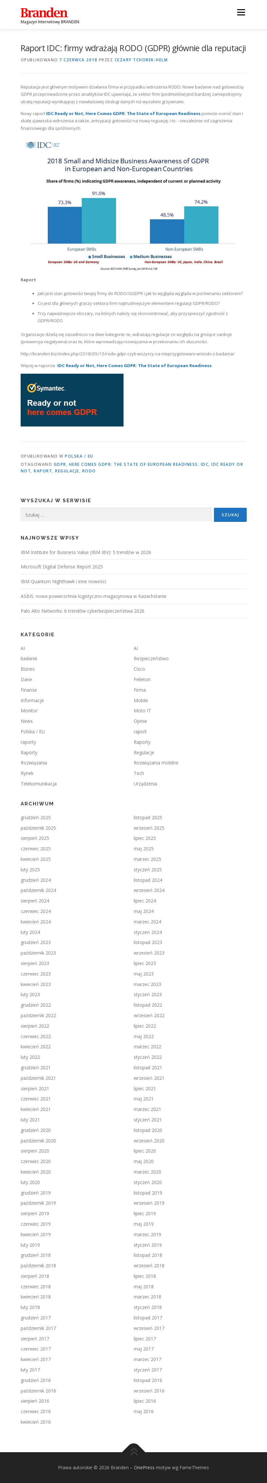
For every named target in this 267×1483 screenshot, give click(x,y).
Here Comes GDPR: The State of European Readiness (133, 464)
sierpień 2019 (35, 1213)
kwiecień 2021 (36, 1109)
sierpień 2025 (35, 838)
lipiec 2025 (145, 838)
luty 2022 (30, 1057)
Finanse (29, 690)
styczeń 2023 (148, 994)
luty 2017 (30, 1370)
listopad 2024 (148, 880)
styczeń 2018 (148, 1307)
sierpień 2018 (35, 1276)
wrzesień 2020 (149, 1140)
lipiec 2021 (145, 1088)
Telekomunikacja (39, 784)
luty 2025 (30, 869)
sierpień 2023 (35, 963)
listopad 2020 (148, 1130)
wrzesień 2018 (149, 1265)
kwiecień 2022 (36, 1046)
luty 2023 (30, 994)
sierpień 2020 (35, 1151)
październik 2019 (38, 1203)
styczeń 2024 (148, 932)
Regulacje (144, 752)
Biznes (28, 669)
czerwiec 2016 (36, 1411)
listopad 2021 (148, 1067)
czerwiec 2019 (36, 1224)
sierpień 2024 (35, 901)
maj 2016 (144, 1411)
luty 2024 (30, 932)
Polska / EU (79, 456)
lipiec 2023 (145, 963)
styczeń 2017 (148, 1370)
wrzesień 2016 (149, 1391)
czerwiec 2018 (36, 1286)
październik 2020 (38, 1140)
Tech (139, 773)
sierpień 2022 (35, 1026)
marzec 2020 (147, 1172)
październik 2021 (38, 1078)
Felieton (142, 679)
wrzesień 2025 (149, 828)
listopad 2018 (148, 1255)
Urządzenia (145, 784)
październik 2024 (38, 890)
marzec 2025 (147, 859)
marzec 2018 (147, 1297)
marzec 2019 (147, 1234)
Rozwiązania (34, 763)
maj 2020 (144, 1161)
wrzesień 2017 (149, 1328)
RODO (89, 471)
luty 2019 (30, 1245)
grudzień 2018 (36, 1255)
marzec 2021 (147, 1109)
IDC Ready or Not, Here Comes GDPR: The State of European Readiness (123, 113)
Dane (26, 679)
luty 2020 (30, 1182)
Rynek (27, 773)
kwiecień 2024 (36, 922)
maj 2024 (144, 911)
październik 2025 (38, 828)
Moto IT (142, 710)
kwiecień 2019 (36, 1234)
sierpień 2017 (35, 1338)
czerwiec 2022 (36, 1036)
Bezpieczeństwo (151, 658)
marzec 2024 (147, 922)
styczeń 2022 (148, 1057)
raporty (28, 742)
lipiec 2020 (145, 1151)
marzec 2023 (147, 984)
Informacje (32, 700)
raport (43, 471)
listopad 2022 (148, 1005)
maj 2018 (144, 1286)
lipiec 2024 (145, 901)
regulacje (67, 471)
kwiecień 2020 (36, 1172)
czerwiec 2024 (36, 911)
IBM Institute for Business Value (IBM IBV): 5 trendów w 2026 (86, 552)
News (27, 721)
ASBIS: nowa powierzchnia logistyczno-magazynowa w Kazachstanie (93, 596)
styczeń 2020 (148, 1182)
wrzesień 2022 (149, 1015)
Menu (241, 12)
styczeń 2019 (148, 1245)
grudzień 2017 (36, 1318)
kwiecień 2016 (36, 1422)
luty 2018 (30, 1307)
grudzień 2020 (36, 1130)
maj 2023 (144, 974)
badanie (29, 658)
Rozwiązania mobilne (156, 763)
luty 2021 (30, 1120)
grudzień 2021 (36, 1067)
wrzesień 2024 (149, 890)
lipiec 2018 (145, 1276)
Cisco (139, 669)
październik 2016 (38, 1391)
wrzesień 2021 (149, 1078)
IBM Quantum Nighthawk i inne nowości (63, 581)
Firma (140, 690)
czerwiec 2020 (36, 1161)
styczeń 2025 (148, 869)
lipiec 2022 (145, 1026)
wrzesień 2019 (149, 1203)
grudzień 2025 (36, 817)
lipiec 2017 (145, 1338)
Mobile (141, 700)
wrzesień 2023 (149, 953)
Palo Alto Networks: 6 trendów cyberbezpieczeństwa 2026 (82, 611)
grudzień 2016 (36, 1380)
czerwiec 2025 (36, 848)
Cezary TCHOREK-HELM (141, 60)
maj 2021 (144, 1099)
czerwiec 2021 (36, 1099)
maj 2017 (144, 1349)
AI (23, 648)
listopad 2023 (148, 942)
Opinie (140, 721)
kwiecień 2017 (36, 1359)
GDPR (60, 464)
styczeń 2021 (148, 1120)
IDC (205, 464)
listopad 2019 (148, 1193)
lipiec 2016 (145, 1401)
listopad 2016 (148, 1380)
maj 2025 (144, 848)
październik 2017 (38, 1328)
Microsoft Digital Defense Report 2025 (62, 567)
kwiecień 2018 (36, 1297)
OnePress (144, 1467)
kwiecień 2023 (36, 984)
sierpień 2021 (35, 1088)
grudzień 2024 (36, 880)
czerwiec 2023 (36, 974)
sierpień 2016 (35, 1401)
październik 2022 (38, 1015)
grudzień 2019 (36, 1193)
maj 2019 (144, 1224)
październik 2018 (38, 1265)
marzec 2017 (147, 1359)
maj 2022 (144, 1036)
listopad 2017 (148, 1318)
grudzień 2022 (36, 1005)
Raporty (142, 742)
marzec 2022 (147, 1046)
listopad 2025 (148, 817)
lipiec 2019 (145, 1213)
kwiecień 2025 (36, 859)
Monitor (29, 710)
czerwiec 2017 (36, 1349)
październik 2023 (38, 953)
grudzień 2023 (36, 942)
